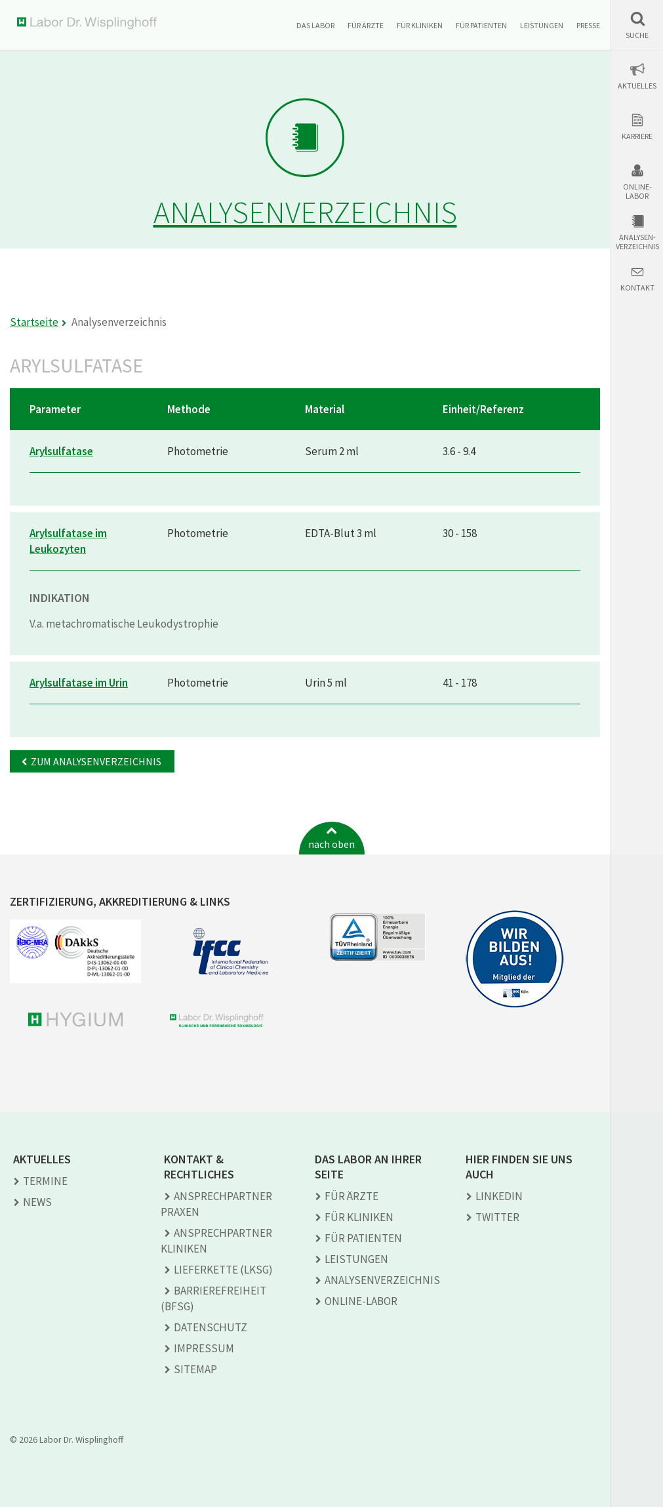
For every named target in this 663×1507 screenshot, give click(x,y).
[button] (637, 25)
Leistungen (541, 25)
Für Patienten (481, 25)
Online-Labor (637, 191)
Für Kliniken (420, 25)
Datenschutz (210, 1327)
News (37, 1202)
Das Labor (315, 25)
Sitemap (195, 1369)
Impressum (204, 1348)
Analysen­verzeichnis (382, 1280)
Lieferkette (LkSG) (223, 1269)
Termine (45, 1181)
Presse (588, 25)
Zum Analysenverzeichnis (96, 761)
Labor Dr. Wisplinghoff (89, 23)
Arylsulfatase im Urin (79, 682)
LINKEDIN (499, 1196)
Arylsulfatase (61, 451)
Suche (637, 35)
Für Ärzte (366, 25)
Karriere (637, 136)
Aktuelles (637, 85)
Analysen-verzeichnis (637, 242)
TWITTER (497, 1217)
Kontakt (637, 287)
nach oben (331, 844)
